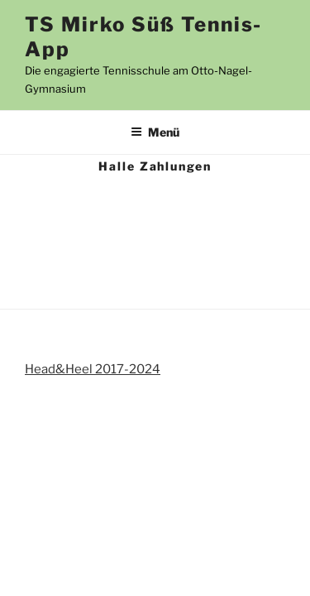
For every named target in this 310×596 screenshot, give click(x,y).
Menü (155, 132)
